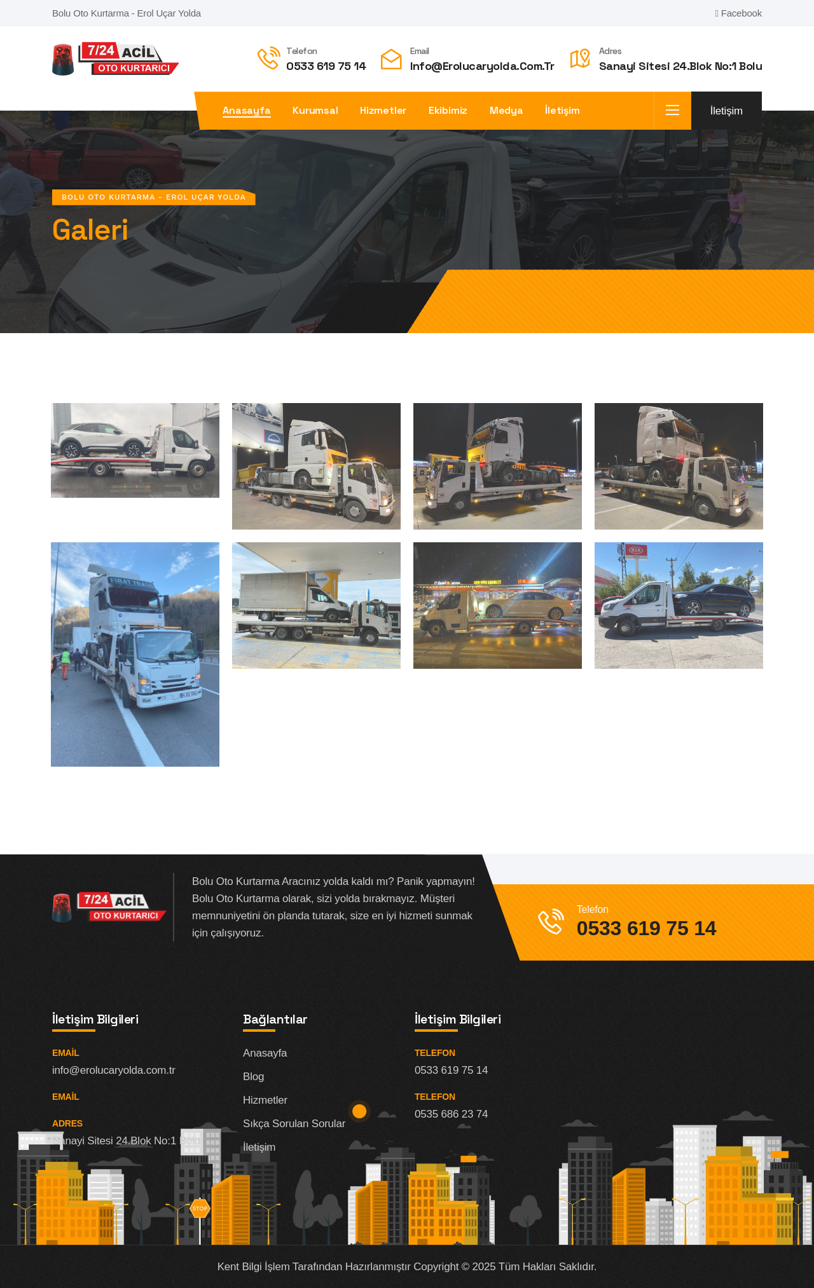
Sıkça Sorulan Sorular (294, 1124)
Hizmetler (383, 111)
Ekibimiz (448, 111)
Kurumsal (315, 111)
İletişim (562, 111)
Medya (506, 111)
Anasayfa (246, 111)
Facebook (738, 13)
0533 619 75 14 (326, 65)
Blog (253, 1077)
